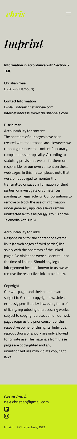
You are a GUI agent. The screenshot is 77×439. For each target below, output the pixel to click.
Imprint (9, 427)
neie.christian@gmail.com (26, 402)
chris (15, 14)
